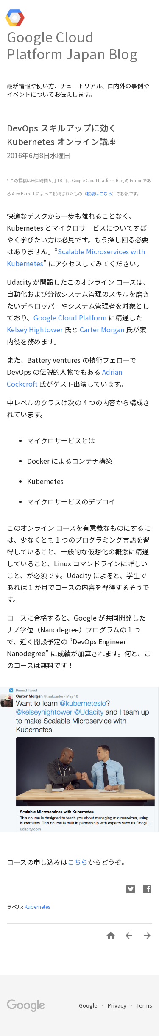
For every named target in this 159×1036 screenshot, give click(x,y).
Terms (144, 1005)
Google (89, 1005)
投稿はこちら (99, 193)
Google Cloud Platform (70, 317)
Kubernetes (37, 906)
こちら (77, 862)
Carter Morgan (102, 329)
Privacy (118, 1005)
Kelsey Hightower (35, 329)
